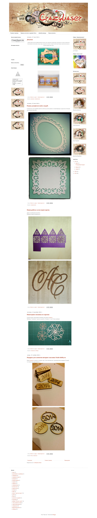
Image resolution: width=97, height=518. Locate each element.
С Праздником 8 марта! (80, 164)
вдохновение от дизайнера (17, 473)
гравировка (14, 475)
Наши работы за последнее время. (38, 210)
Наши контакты (52, 33)
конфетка (14, 483)
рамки (13, 494)
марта (77, 163)
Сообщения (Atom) (37, 462)
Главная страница (14, 33)
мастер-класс (15, 486)
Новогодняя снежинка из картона (38, 314)
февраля (77, 167)
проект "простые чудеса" (17, 493)
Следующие (29, 460)
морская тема (15, 488)
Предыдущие (67, 460)
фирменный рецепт (16, 507)
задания (13, 481)
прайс (13, 491)
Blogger (54, 514)
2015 (76, 161)
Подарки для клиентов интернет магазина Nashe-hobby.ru (46, 357)
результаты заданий (16, 497)
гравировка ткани (15, 477)
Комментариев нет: (41, 97)
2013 (76, 173)
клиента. (51, 317)
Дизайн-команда (42, 33)
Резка (32, 455)
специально (33, 350)
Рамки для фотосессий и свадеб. (37, 106)
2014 (76, 171)
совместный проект (16, 504)
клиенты (31, 360)
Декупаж (30, 39)
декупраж (32, 98)
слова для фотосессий (16, 502)
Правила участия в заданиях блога (28, 33)
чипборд (36, 350)
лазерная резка (37, 98)
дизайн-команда (15, 480)
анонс (13, 472)
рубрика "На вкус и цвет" (17, 501)
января (77, 169)
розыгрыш (14, 499)
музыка (13, 489)
